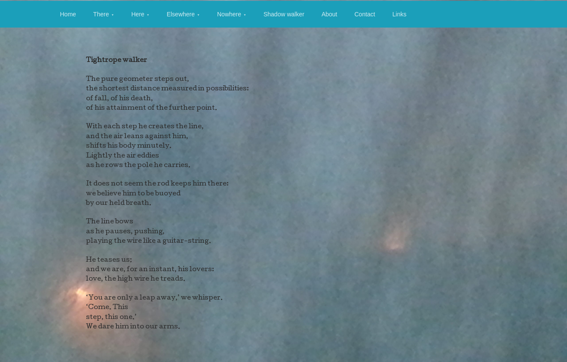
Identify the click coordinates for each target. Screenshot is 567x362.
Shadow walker (284, 14)
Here (137, 14)
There (101, 14)
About (329, 14)
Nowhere (229, 14)
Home (68, 14)
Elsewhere (181, 14)
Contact (364, 14)
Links (399, 14)
